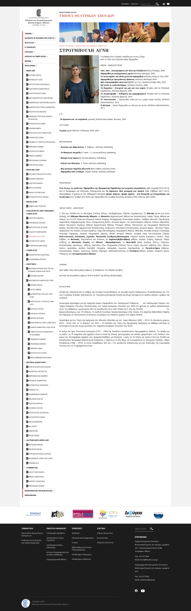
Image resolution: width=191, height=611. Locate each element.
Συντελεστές (102, 538)
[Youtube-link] (168, 4)
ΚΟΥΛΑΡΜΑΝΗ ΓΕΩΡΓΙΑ (37, 259)
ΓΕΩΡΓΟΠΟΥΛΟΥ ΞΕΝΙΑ (37, 93)
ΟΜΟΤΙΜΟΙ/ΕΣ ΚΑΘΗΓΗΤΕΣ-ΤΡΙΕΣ (41, 280)
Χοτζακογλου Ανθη (36, 241)
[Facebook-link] (164, 4)
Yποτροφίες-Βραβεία (56, 533)
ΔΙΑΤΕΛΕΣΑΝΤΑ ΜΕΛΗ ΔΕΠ (37, 440)
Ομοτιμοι (31, 264)
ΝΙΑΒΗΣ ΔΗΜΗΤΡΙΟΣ (36, 477)
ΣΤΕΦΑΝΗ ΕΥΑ (33, 463)
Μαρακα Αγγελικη (36, 318)
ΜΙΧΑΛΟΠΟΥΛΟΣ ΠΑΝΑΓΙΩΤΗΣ (39, 133)
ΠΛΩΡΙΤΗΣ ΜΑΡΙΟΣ (35, 403)
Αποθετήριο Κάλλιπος (81, 559)
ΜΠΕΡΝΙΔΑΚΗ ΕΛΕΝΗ (36, 486)
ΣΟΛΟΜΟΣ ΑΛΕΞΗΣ (35, 408)
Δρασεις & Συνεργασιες (35, 56)
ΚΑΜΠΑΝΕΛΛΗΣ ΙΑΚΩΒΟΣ (38, 376)
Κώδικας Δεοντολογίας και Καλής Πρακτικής (31, 541)
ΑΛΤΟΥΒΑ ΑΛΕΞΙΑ (34, 75)
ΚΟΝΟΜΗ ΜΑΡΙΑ (34, 128)
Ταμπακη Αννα (35, 348)
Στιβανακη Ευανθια (37, 339)
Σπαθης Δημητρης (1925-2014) (42, 327)
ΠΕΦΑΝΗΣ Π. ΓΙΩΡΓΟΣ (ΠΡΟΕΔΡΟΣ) (41, 142)
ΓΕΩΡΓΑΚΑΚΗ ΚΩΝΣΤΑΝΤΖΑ (38, 89)
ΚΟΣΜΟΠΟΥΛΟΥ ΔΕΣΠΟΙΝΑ (38, 255)
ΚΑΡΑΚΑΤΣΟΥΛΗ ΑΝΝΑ (36, 123)
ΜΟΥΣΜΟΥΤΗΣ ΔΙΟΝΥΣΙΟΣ (38, 385)
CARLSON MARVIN (35, 422)
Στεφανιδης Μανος (37, 344)
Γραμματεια (32, 467)
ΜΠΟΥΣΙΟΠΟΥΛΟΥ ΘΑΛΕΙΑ (38, 197)
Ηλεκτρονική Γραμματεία (83, 538)
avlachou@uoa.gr (147, 580)
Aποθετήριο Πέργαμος (82, 554)
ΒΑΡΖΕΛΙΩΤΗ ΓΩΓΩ (35, 79)
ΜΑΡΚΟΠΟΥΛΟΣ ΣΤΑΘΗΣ (37, 227)
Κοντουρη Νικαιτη (36, 218)
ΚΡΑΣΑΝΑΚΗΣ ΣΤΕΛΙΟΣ (36, 223)
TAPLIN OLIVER (33, 435)
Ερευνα (28, 61)
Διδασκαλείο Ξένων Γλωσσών (55, 539)
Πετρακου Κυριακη (37, 313)
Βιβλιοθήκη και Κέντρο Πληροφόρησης (82, 548)
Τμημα (28, 33)
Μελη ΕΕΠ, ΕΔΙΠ (33, 169)
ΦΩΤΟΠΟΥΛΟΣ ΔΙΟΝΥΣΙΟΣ (38, 412)
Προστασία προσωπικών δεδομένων (32, 534)
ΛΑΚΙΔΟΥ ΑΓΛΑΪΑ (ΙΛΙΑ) (36, 192)
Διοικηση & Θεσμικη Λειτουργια (40, 38)
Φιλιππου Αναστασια (36, 481)
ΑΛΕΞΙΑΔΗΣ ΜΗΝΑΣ (35, 444)
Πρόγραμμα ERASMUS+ (57, 559)
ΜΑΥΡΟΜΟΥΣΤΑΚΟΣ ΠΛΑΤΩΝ (39, 454)
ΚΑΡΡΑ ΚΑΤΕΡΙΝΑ (34, 188)
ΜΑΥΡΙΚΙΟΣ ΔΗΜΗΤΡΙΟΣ (37, 380)
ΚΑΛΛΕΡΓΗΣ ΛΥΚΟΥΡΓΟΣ (37, 371)
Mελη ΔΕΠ (30, 70)
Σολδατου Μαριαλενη (37, 232)
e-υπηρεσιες (30, 47)
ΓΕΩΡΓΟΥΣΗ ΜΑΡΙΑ (35, 183)
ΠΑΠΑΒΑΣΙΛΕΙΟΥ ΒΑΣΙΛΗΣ (37, 394)
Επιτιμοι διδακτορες (36, 362)
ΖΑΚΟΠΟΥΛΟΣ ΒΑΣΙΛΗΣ (37, 111)
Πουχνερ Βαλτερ (36, 276)
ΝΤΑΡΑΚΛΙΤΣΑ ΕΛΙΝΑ (36, 137)
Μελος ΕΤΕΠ (31, 202)
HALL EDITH (32, 426)
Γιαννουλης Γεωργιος (37, 206)
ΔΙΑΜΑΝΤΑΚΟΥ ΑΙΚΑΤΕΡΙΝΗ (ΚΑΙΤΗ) (41, 102)
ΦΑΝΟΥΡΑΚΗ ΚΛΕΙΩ (35, 165)
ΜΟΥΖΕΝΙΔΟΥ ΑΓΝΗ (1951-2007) (40, 458)
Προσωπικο (70, 46)
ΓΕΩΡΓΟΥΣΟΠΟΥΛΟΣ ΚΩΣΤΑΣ (39, 367)
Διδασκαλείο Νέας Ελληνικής (54, 546)
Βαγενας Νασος (35, 285)
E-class (75, 542)
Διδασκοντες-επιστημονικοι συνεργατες (90, 46)
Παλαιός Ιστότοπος (105, 542)
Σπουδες (29, 52)
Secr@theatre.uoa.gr (149, 559)
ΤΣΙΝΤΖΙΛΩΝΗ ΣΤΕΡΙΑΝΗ (37, 160)
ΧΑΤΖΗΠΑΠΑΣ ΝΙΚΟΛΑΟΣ (37, 245)
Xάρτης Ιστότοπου (105, 533)
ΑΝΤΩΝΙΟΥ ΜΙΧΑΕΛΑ (36, 179)
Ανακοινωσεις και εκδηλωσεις (39, 490)
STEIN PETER (33, 431)
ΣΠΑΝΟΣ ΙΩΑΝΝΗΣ (35, 156)
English (134, 4)
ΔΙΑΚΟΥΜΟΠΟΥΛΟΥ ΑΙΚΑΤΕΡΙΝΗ (40, 98)
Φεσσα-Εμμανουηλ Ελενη (40, 357)
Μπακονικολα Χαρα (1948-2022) (42, 322)
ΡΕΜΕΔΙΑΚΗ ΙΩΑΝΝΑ (36, 146)
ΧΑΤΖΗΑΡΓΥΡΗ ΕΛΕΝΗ (36, 417)
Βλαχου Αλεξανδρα (36, 472)
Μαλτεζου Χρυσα (36, 309)
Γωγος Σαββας (35, 289)
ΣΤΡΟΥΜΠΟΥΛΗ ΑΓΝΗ (36, 236)
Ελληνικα (125, 4)
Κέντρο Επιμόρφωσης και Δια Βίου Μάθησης (58, 553)
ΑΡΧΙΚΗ (61, 46)
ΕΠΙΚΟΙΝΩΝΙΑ (30, 495)
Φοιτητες (29, 42)
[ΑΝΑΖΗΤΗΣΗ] (150, 4)
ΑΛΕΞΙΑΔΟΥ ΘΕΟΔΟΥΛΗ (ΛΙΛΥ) (39, 174)
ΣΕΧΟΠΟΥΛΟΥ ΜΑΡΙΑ (36, 151)
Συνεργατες (31, 250)
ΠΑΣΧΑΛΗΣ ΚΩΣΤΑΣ (35, 399)
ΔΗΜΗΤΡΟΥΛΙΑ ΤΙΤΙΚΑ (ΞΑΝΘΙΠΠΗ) (41, 107)
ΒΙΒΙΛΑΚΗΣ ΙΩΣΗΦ (35, 449)
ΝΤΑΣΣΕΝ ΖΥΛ (33, 390)
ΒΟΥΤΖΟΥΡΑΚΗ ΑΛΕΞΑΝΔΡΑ (39, 84)
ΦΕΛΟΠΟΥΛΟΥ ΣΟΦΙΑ (38, 353)
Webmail (75, 533)
